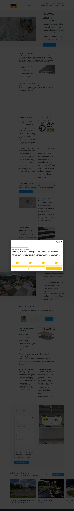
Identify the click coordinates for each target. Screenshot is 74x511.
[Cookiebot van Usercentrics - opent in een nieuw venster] (57, 242)
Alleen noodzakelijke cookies (20, 268)
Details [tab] (37, 245)
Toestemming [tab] (19, 245)
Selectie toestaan (37, 268)
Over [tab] (54, 245)
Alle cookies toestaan (53, 268)
